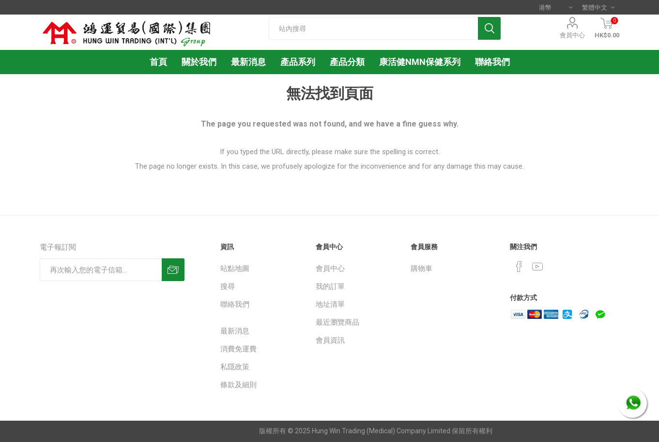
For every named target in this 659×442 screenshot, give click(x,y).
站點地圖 (234, 268)
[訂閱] (101, 269)
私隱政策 (234, 367)
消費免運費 (238, 349)
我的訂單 (330, 286)
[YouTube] (537, 266)
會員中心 (572, 35)
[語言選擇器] (598, 7)
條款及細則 (238, 384)
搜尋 (227, 286)
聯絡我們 (234, 304)
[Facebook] (519, 266)
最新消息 (234, 331)
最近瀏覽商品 (337, 322)
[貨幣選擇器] (555, 7)
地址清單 (330, 304)
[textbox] (373, 28)
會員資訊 (330, 340)
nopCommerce (227, 431)
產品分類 (347, 62)
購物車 (421, 268)
